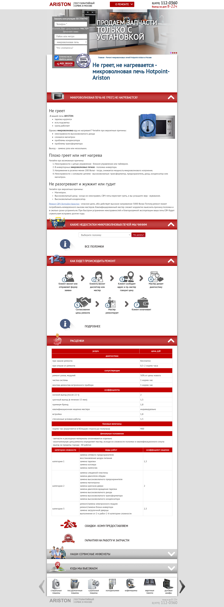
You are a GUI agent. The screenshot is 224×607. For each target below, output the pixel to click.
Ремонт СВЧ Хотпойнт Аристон (64, 203)
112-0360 (164, 602)
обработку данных (65, 59)
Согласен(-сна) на (65, 58)
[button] (42, 587)
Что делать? (138, 235)
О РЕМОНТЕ (122, 4)
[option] (56, 587)
